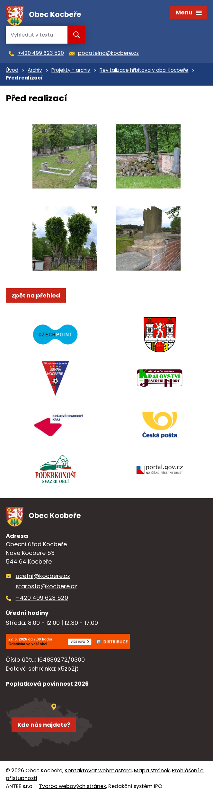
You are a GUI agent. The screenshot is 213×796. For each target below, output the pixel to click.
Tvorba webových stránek (72, 786)
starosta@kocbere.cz (46, 586)
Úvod (12, 70)
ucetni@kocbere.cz (43, 576)
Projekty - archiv (70, 70)
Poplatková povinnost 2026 (47, 684)
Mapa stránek (152, 770)
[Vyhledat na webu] (36, 35)
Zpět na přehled (36, 295)
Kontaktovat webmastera (98, 770)
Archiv (35, 70)
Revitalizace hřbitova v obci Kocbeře (144, 70)
